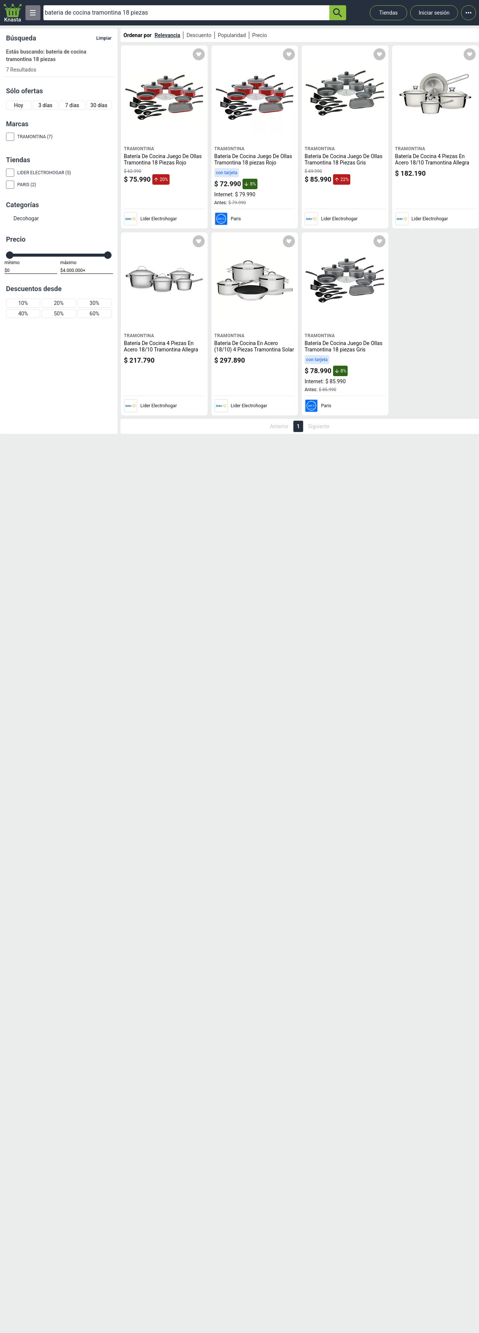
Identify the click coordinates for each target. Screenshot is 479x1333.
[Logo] (12, 12)
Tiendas (388, 13)
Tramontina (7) (34, 136)
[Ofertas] (186, 12)
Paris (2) (26, 184)
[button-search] (337, 12)
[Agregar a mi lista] (199, 54)
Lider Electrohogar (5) (44, 172)
